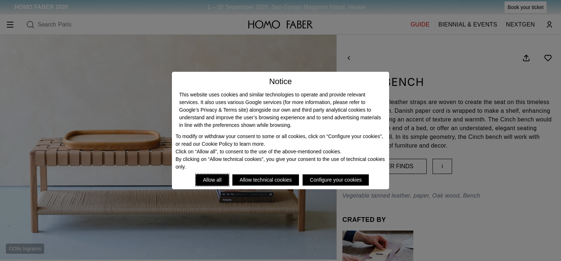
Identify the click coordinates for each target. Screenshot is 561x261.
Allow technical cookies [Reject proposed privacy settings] (266, 180)
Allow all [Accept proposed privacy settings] (212, 180)
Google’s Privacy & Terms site (212, 110)
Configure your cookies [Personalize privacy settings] (336, 180)
